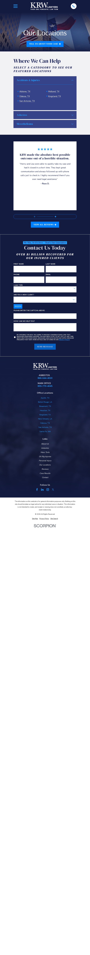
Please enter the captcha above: (29, 309)
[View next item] (55, 215)
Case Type (18, 284)
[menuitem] (35, 517)
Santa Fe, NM (45, 430)
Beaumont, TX (45, 405)
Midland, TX (53, 91)
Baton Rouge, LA (45, 400)
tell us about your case (45, 44)
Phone (16, 273)
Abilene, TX (24, 91)
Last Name (50, 263)
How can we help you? (24, 320)
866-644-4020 (45, 377)
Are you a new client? (24, 293)
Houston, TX (45, 409)
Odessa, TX (24, 96)
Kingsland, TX (54, 96)
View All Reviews (45, 223)
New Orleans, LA (45, 417)
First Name (19, 263)
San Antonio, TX (27, 101)
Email (48, 273)
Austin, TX (45, 396)
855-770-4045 (45, 385)
